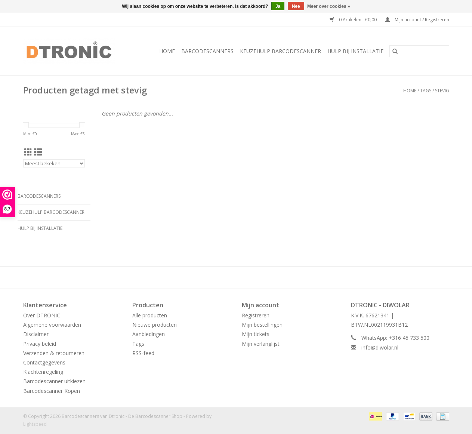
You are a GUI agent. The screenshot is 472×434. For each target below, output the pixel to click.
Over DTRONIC (41, 315)
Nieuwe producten (154, 324)
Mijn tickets (255, 334)
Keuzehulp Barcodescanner (280, 51)
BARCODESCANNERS (207, 51)
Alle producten (149, 315)
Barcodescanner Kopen (51, 390)
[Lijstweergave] (38, 152)
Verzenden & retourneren (53, 353)
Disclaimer (36, 334)
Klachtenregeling (43, 371)
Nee (296, 6)
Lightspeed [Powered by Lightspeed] (35, 424)
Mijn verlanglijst (261, 343)
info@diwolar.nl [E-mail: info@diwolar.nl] (379, 347)
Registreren (255, 315)
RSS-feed (143, 353)
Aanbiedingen (148, 334)
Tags (425, 90)
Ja (277, 6)
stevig (442, 90)
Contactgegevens (44, 362)
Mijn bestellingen (262, 324)
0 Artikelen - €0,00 (354, 19)
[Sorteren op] (54, 163)
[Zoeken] (419, 51)
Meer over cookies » (328, 6)
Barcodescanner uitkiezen (54, 381)
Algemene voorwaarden (52, 324)
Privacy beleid (39, 343)
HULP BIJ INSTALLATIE (355, 51)
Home (167, 51)
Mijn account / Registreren (417, 19)
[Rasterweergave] (28, 152)
